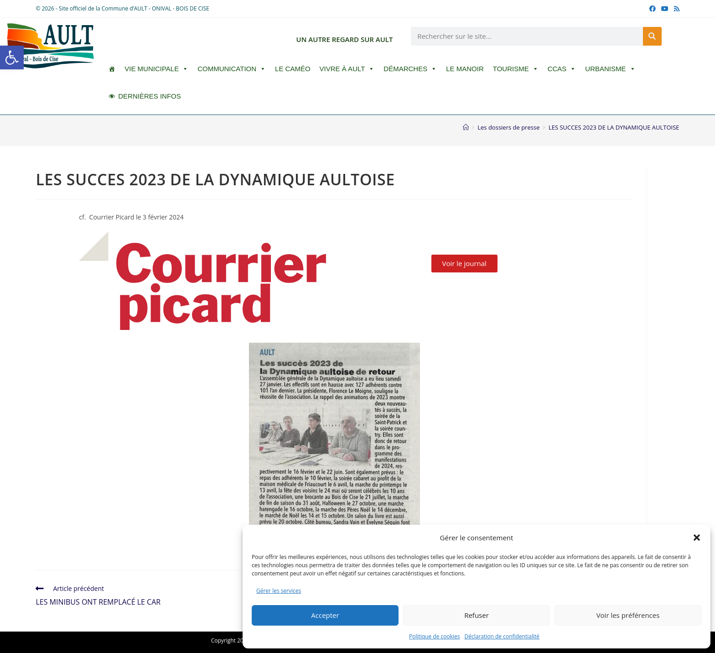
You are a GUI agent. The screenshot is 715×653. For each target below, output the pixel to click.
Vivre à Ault (347, 69)
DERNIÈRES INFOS (149, 96)
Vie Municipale (156, 69)
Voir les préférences (628, 615)
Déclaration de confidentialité (502, 636)
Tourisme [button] (516, 69)
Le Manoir (465, 69)
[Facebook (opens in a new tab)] (652, 8)
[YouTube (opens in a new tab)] (664, 8)
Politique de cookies (434, 636)
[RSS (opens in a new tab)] (675, 8)
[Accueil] (466, 127)
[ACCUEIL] (112, 69)
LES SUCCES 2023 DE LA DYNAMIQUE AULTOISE (614, 127)
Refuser (476, 615)
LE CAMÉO (293, 69)
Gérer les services (278, 591)
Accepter (325, 615)
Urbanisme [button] (610, 69)
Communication (231, 69)
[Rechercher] (652, 36)
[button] (12, 57)
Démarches (410, 69)
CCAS (562, 69)
